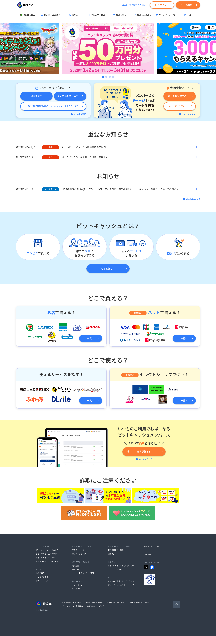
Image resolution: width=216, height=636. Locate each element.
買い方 (73, 15)
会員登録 (186, 5)
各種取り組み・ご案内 (95, 606)
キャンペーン (77, 585)
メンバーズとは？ (50, 15)
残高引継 (75, 569)
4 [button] (113, 77)
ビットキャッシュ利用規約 (138, 602)
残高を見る (119, 15)
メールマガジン (78, 589)
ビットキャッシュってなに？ (47, 550)
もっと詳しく (108, 268)
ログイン (161, 5)
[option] (108, 48)
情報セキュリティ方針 (115, 602)
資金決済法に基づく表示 (71, 602)
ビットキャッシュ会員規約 (72, 606)
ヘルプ (188, 15)
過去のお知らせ (191, 199)
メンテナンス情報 (115, 569)
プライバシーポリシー (94, 602)
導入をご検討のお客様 (133, 5)
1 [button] (103, 77)
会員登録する (177, 96)
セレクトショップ (79, 554)
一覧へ (90, 338)
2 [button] (106, 77)
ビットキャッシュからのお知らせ (121, 566)
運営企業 (147, 554)
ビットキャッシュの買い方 (46, 554)
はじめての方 (27, 15)
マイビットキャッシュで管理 (83, 573)
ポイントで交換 (42, 581)
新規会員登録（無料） (116, 550)
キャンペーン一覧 (165, 15)
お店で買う (40, 573)
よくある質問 (78, 114)
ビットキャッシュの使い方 (46, 558)
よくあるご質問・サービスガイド (121, 581)
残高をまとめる (142, 15)
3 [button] (110, 77)
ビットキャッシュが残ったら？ (48, 561)
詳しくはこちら (187, 114)
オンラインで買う (43, 577)
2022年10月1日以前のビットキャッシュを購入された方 (53, 106)
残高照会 (75, 566)
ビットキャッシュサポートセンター (122, 585)
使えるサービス (96, 15)
